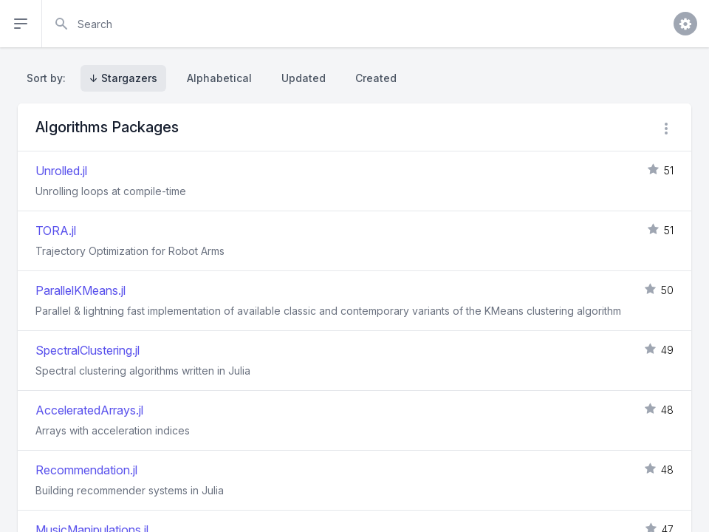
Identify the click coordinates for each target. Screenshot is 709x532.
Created (376, 78)
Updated (303, 78)
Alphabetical (219, 78)
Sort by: (49, 78)
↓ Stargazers (123, 78)
